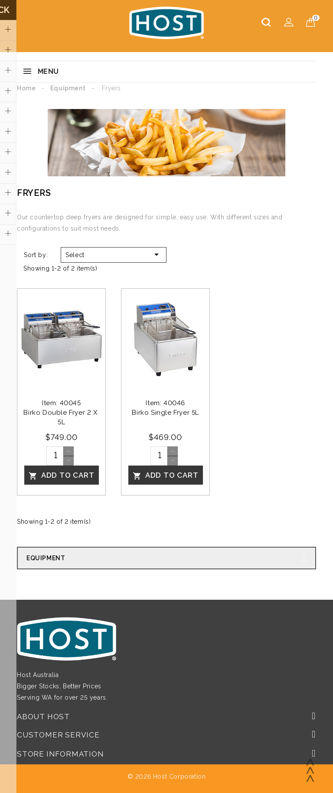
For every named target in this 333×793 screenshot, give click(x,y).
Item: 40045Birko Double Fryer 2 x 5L (61, 412)
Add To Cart (62, 475)
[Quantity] (55, 456)
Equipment (45, 558)
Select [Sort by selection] (113, 254)
